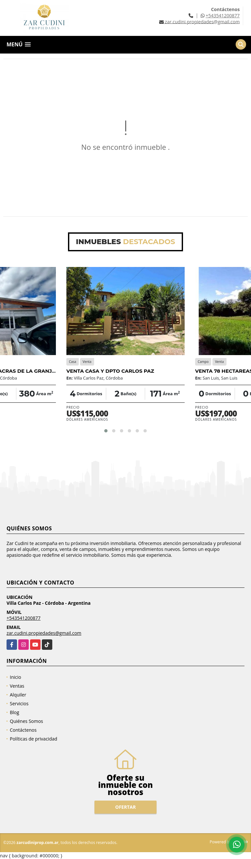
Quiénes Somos (26, 721)
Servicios (19, 703)
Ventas (17, 686)
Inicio (15, 677)
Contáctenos (23, 730)
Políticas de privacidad (33, 739)
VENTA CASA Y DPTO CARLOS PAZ (110, 371)
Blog (14, 712)
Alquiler (18, 695)
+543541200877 (223, 15)
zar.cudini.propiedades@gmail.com (44, 633)
